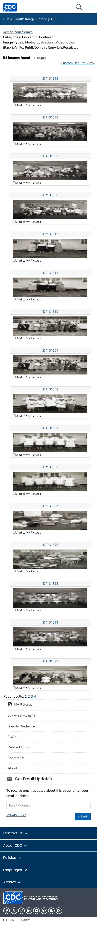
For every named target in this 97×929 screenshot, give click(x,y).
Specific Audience (21, 726)
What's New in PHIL (23, 716)
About (12, 768)
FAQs (12, 737)
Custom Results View (77, 63)
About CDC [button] (15, 845)
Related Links (18, 747)
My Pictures (20, 705)
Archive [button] (12, 882)
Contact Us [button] (15, 833)
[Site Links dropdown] (91, 7)
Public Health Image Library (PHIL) (30, 19)
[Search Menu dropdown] (79, 7)
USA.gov (24, 920)
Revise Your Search (18, 32)
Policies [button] (12, 857)
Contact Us (16, 758)
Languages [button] (15, 869)
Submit (82, 816)
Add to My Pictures (28, 105)
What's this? (16, 815)
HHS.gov (9, 920)
